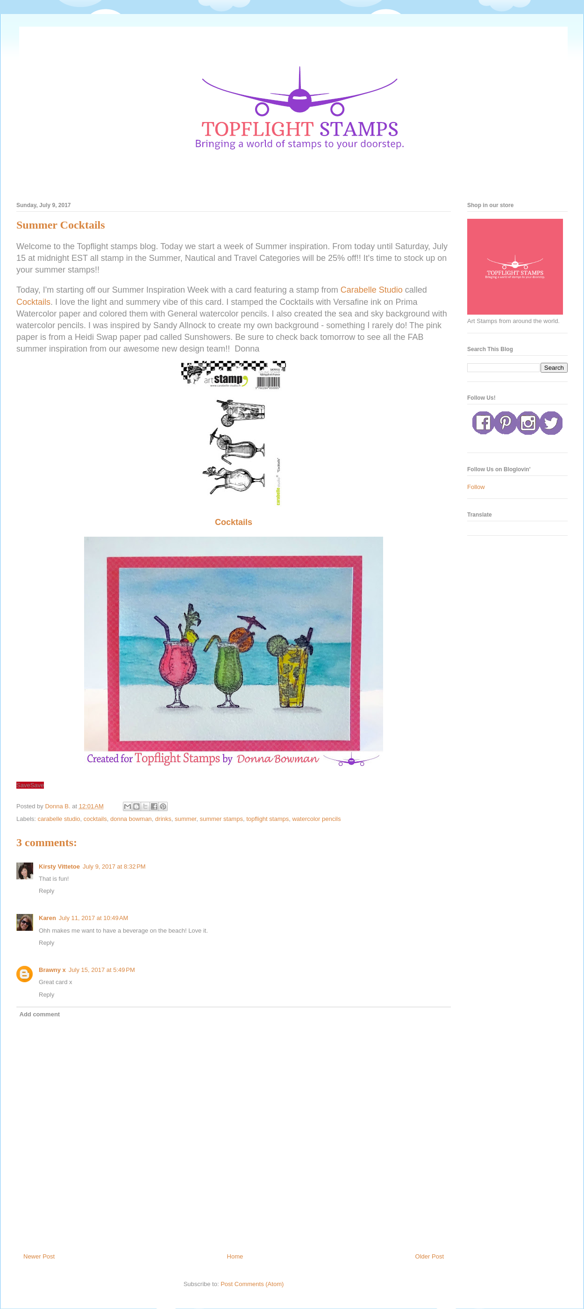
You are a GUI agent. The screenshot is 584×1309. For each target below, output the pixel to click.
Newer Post (39, 1256)
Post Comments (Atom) (252, 1283)
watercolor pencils (316, 818)
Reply (46, 890)
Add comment (40, 1014)
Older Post (429, 1256)
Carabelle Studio (372, 290)
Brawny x (52, 969)
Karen (47, 917)
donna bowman (131, 818)
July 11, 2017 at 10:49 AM (93, 917)
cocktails (95, 818)
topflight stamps (267, 818)
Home (235, 1256)
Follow (476, 486)
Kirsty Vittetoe (59, 866)
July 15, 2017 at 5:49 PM (102, 969)
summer (185, 818)
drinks (163, 818)
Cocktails (33, 302)
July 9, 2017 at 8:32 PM (114, 866)
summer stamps (220, 818)
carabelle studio (59, 818)
